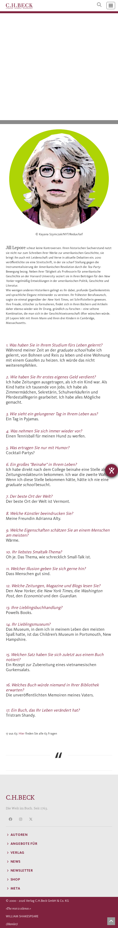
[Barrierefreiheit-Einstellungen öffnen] (111, 470)
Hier (22, 733)
